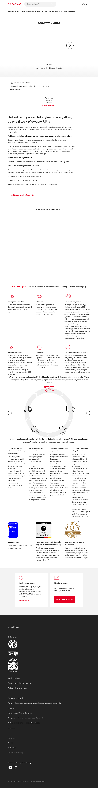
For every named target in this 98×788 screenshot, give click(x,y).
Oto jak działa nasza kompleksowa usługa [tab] (44, 287)
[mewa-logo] (14, 4)
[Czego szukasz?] (40, 4)
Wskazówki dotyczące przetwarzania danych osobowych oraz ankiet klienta (34, 703)
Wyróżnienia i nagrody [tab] (78, 287)
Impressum (11, 708)
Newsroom (12, 738)
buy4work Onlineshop (15, 753)
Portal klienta (12, 748)
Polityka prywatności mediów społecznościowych (25, 718)
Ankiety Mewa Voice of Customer (20, 713)
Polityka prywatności (15, 698)
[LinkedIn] (15, 767)
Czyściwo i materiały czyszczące (31, 11)
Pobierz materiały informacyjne (20, 195)
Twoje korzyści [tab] (19, 286)
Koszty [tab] (64, 287)
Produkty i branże (13, 11)
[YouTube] (10, 767)
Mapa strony (12, 728)
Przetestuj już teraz (49, 105)
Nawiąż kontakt (14, 678)
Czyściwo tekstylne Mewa (52, 11)
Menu (86, 4)
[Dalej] (70, 45)
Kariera (10, 743)
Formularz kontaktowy (64, 599)
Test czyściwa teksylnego (17, 688)
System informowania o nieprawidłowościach (24, 723)
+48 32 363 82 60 (25, 600)
